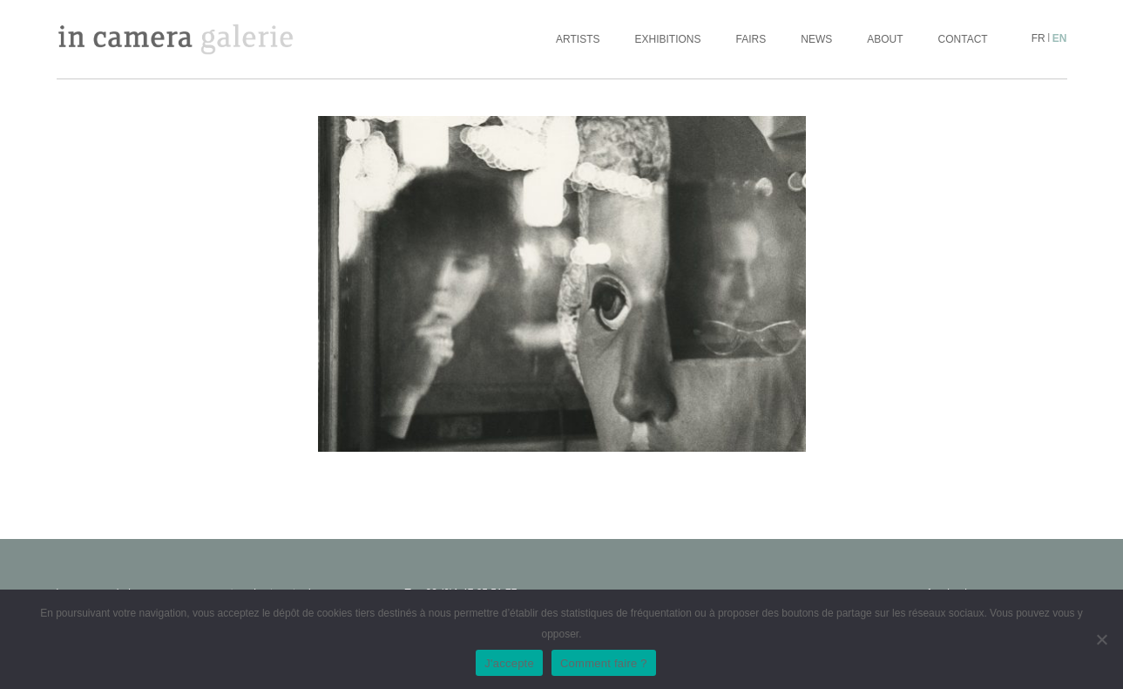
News (816, 39)
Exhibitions (668, 39)
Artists (577, 39)
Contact (963, 39)
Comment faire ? (603, 663)
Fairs (751, 39)
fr (1038, 38)
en (1059, 38)
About (885, 39)
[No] (1101, 639)
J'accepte (509, 663)
